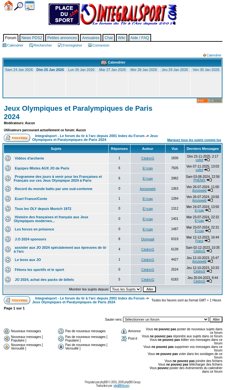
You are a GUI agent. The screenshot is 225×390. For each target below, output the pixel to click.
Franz (199, 241)
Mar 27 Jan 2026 (112, 70)
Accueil (8, 6)
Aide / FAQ (139, 38)
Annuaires (90, 38)
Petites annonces (62, 38)
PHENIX (199, 180)
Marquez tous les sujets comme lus (194, 140)
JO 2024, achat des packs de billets (44, 280)
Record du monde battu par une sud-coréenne (53, 189)
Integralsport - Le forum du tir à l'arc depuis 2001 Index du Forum (90, 136)
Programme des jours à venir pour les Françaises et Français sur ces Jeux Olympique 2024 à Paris (58, 178)
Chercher (18, 6)
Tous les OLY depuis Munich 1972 (42, 209)
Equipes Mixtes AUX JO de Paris (41, 168)
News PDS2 (32, 38)
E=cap (148, 168)
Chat (108, 38)
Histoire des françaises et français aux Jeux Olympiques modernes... (51, 219)
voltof (199, 160)
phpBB (104, 382)
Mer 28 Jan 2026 (143, 70)
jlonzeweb (148, 189)
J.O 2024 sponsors (30, 239)
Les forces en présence (34, 229)
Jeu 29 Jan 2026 (175, 70)
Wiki (121, 38)
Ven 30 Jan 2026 (206, 70)
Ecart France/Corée (30, 199)
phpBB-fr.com (121, 385)
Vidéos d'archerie (29, 158)
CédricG (147, 158)
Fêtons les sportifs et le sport (39, 270)
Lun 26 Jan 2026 (81, 70)
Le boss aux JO (27, 260)
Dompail (147, 239)
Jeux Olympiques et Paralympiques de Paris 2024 (95, 138)
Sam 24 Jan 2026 (19, 70)
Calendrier (29, 6)
